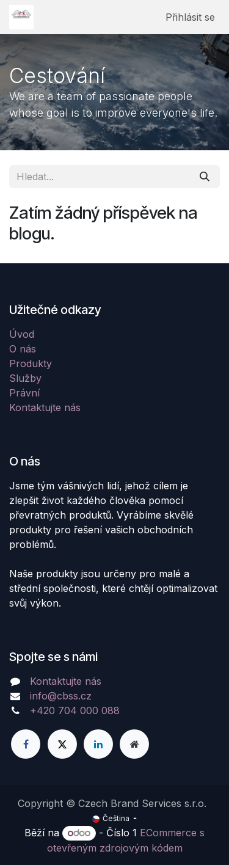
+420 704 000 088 (75, 710)
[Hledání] (204, 176)
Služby (25, 378)
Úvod (21, 334)
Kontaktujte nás (45, 407)
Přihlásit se (190, 17)
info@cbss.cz (61, 696)
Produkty (30, 363)
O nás (22, 349)
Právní (24, 393)
